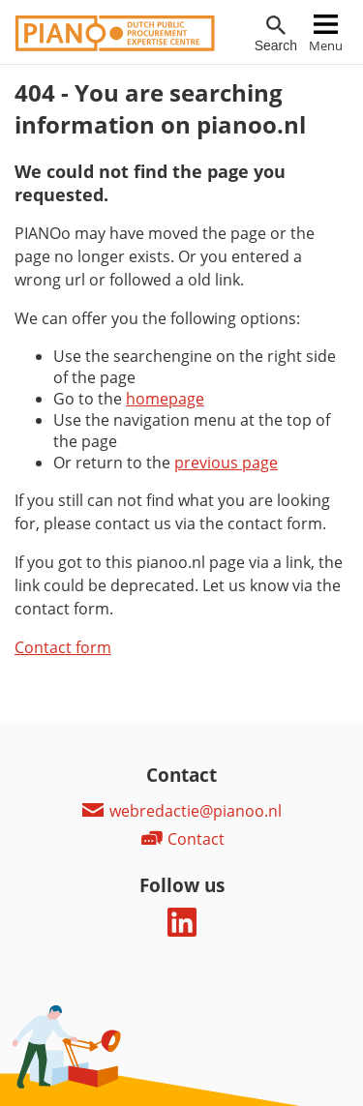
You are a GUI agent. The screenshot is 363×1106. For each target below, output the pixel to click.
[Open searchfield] (276, 34)
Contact (182, 839)
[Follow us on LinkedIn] (182, 931)
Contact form (63, 647)
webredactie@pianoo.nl (181, 811)
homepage (165, 398)
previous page (226, 462)
